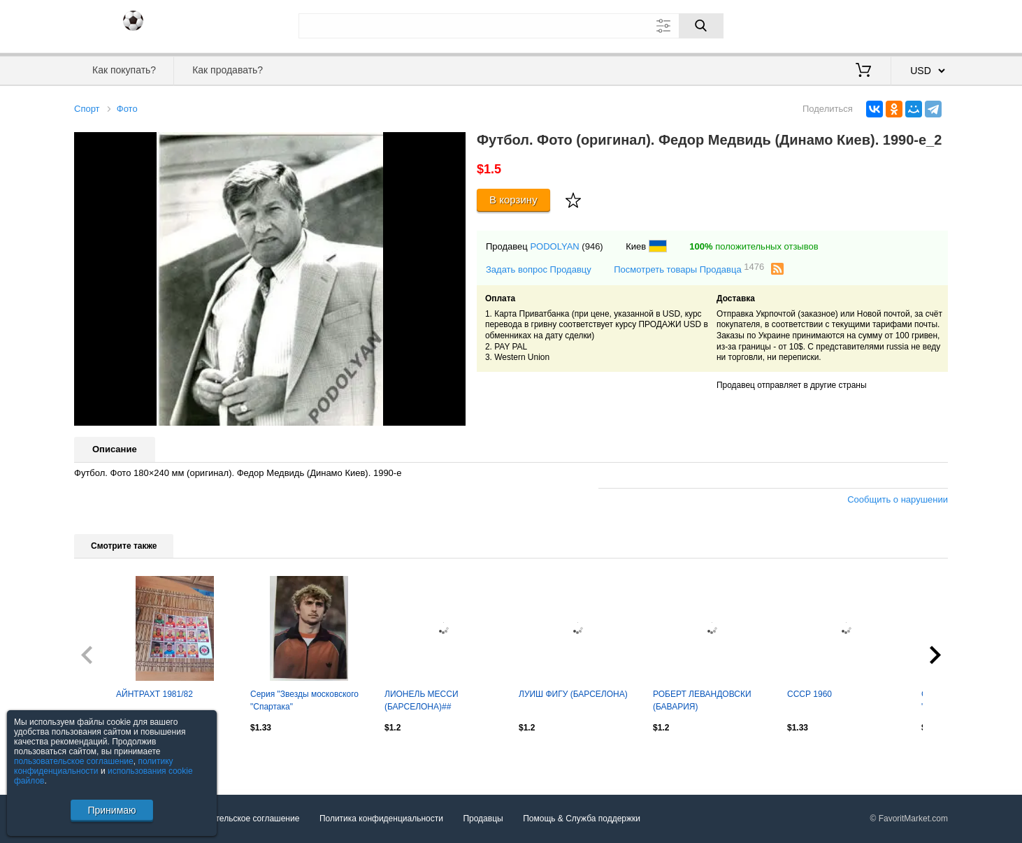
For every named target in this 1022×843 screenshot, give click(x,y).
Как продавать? (227, 69)
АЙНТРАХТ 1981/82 (154, 694)
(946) (592, 246)
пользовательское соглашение (74, 761)
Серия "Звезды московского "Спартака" (304, 700)
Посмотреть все (105, 758)
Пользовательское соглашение (239, 818)
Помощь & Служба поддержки (581, 818)
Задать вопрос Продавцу (538, 269)
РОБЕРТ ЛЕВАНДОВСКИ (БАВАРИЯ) (702, 700)
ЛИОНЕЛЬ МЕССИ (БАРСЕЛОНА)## (421, 700)
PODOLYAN (554, 246)
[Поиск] (701, 25)
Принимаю (111, 810)
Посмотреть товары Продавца (689, 269)
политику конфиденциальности (93, 766)
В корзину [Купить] (513, 200)
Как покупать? (124, 69)
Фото (127, 108)
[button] (453, 145)
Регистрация (919, 24)
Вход (866, 24)
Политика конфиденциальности (381, 818)
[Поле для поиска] (511, 25)
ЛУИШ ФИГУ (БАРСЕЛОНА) (573, 694)
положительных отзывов (753, 246)
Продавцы (483, 818)
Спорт (87, 108)
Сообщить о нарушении (897, 499)
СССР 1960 (809, 694)
